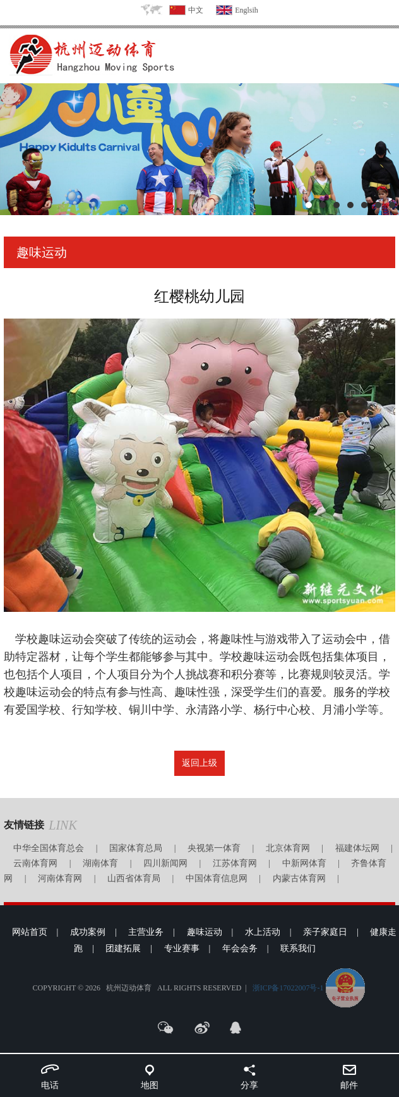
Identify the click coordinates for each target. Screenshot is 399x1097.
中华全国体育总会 (48, 848)
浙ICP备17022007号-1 (288, 987)
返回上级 (199, 763)
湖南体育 (100, 863)
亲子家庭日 (325, 932)
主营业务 (146, 932)
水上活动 (262, 932)
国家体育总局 (135, 848)
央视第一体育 (214, 848)
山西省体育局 (133, 878)
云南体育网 (35, 863)
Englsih (246, 10)
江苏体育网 (235, 863)
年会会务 (240, 948)
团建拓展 (123, 948)
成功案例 (87, 932)
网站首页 (29, 932)
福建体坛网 (357, 848)
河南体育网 (60, 878)
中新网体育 (304, 863)
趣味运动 (204, 932)
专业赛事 (182, 948)
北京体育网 (288, 848)
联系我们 (298, 948)
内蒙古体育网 (299, 878)
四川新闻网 (165, 863)
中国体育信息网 (216, 878)
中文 (195, 10)
